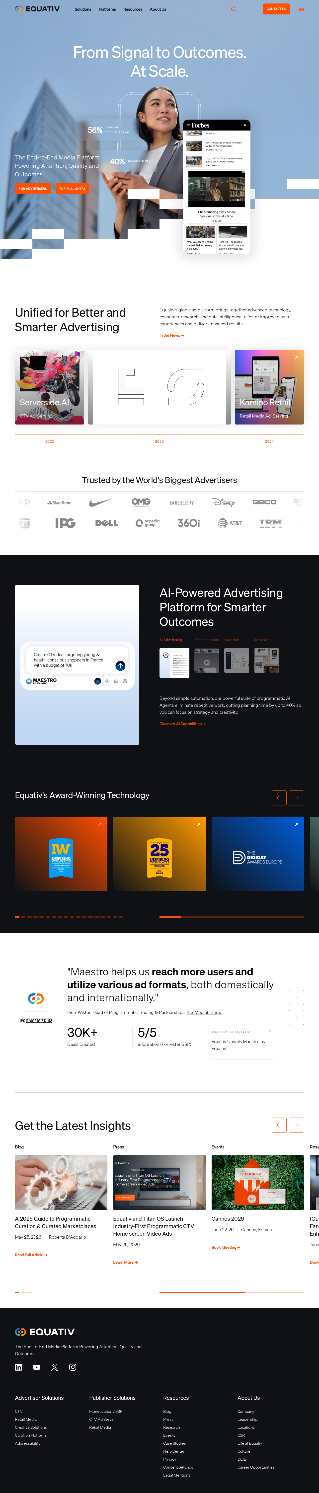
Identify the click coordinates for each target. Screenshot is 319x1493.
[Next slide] (296, 1017)
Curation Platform (30, 1435)
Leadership (247, 1419)
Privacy (169, 1459)
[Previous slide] (296, 997)
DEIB (242, 1459)
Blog (167, 1411)
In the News (172, 335)
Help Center (173, 1451)
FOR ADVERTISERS (33, 188)
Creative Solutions (31, 1427)
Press (168, 1419)
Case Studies (174, 1443)
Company (246, 1411)
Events (169, 1435)
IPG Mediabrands (204, 1012)
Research (171, 1427)
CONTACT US (276, 8)
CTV (19, 1411)
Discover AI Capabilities (183, 724)
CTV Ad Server (102, 1419)
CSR (241, 1435)
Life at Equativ (250, 1443)
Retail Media (26, 1419)
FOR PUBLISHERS (72, 188)
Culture (244, 1451)
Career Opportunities (256, 1467)
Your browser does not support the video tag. (216, 187)
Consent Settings (178, 1467)
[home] (37, 9)
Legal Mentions (176, 1475)
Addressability (27, 1443)
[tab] (174, 659)
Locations (246, 1427)
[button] (83, 9)
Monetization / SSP (105, 1411)
